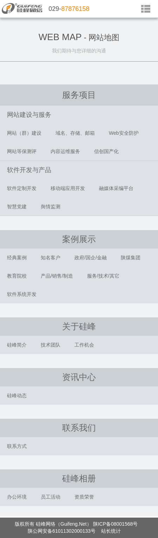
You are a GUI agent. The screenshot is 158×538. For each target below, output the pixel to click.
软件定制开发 (22, 188)
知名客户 (50, 257)
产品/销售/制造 (57, 276)
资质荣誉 (84, 497)
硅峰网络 (45, 524)
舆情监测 (50, 206)
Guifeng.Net (73, 524)
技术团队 (50, 345)
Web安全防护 (124, 133)
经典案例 (17, 257)
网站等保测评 (22, 151)
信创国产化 (106, 151)
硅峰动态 (17, 395)
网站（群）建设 (24, 133)
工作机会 (84, 345)
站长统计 (111, 531)
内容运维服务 (65, 151)
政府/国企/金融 (90, 257)
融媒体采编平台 (116, 188)
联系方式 (17, 446)
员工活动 (50, 497)
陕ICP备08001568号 (115, 524)
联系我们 (79, 427)
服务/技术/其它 (103, 276)
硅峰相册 (79, 478)
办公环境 (17, 497)
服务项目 (79, 95)
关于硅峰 (79, 326)
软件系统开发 (22, 294)
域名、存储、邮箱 (75, 133)
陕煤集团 (130, 257)
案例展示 (79, 239)
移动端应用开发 (68, 188)
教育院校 (17, 276)
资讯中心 (79, 377)
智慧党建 (17, 206)
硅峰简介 (17, 345)
